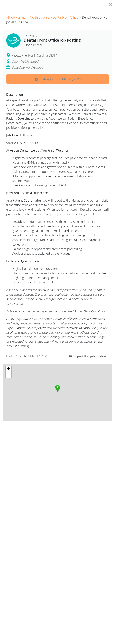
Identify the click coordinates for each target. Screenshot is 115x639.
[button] (57, 388)
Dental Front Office (65, 17)
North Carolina (40, 17)
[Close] (110, 5)
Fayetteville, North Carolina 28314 (34, 55)
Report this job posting (87, 356)
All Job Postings (16, 17)
